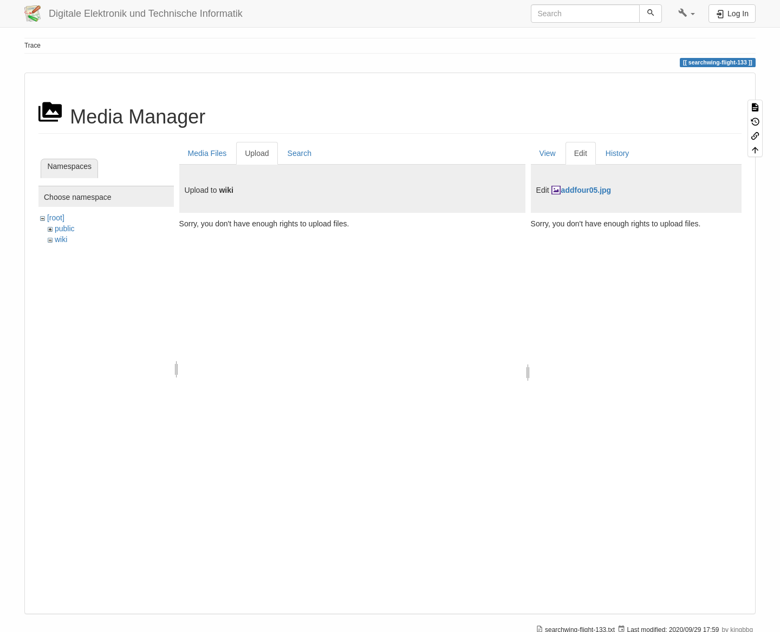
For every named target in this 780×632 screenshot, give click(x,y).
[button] (686, 13)
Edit (580, 153)
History (617, 153)
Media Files (207, 153)
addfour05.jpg (586, 190)
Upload (257, 153)
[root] (55, 217)
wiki (61, 239)
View (548, 153)
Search (299, 153)
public (65, 228)
